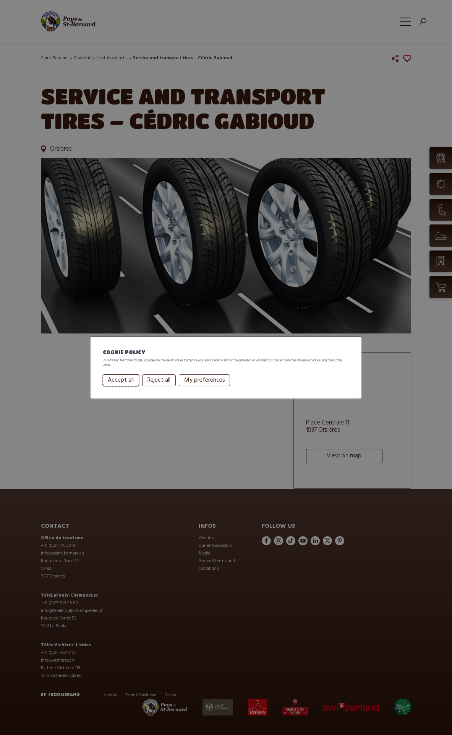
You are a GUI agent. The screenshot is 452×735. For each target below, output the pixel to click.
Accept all (121, 385)
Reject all (158, 385)
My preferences (204, 385)
